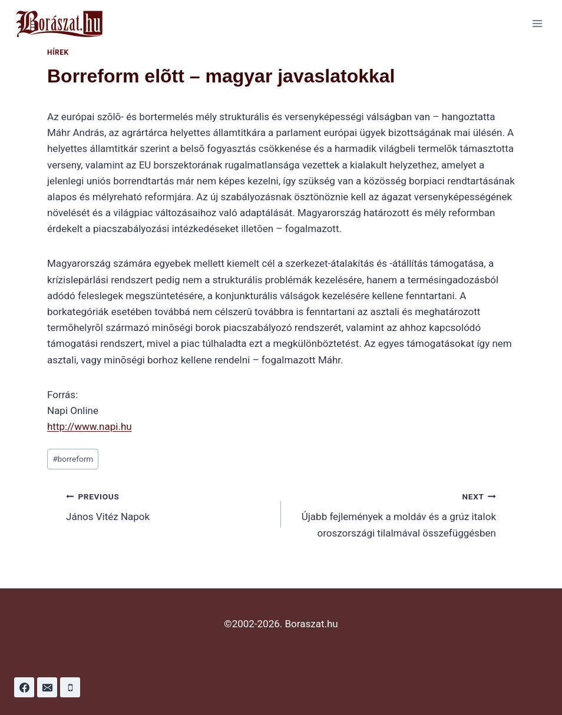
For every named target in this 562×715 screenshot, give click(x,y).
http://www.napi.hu (89, 426)
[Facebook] (24, 687)
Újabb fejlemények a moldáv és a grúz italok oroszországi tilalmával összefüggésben (393, 513)
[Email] (47, 687)
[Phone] (70, 687)
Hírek (58, 52)
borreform (72, 459)
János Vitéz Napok (168, 505)
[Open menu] (537, 23)
